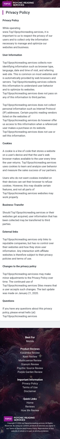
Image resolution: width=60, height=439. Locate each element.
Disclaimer (30, 391)
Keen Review (30, 356)
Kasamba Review (30, 352)
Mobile (30, 341)
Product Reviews (30, 348)
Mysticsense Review (30, 360)
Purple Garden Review (30, 372)
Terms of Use (30, 387)
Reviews (30, 406)
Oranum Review (30, 364)
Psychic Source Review (30, 368)
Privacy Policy (30, 383)
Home (30, 402)
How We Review (30, 410)
